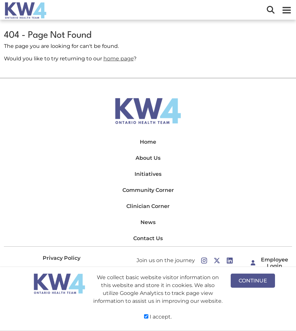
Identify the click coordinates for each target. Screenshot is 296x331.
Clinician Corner (148, 206)
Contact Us (148, 238)
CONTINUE (253, 281)
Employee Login (274, 263)
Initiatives (148, 174)
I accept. (158, 317)
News (148, 222)
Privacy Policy (61, 258)
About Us (148, 158)
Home (148, 142)
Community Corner (148, 190)
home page (118, 58)
